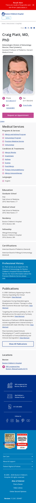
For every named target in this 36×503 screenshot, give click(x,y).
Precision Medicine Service (14, 141)
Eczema (7, 163)
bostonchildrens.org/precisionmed (18, 278)
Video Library (18, 488)
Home (3, 23)
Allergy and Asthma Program (15, 134)
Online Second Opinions (18, 491)
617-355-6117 (11, 101)
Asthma (7, 159)
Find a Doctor (10, 23)
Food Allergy (9, 166)
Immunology (9, 145)
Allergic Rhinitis (10, 152)
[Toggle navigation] (6, 17)
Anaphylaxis (9, 156)
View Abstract (16, 297)
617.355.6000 (17, 407)
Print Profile (27, 105)
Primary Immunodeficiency (14, 170)
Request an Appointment (18, 115)
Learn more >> (22, 7)
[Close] (33, 5)
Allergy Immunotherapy (13, 173)
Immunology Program (13, 138)
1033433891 (10, 108)
